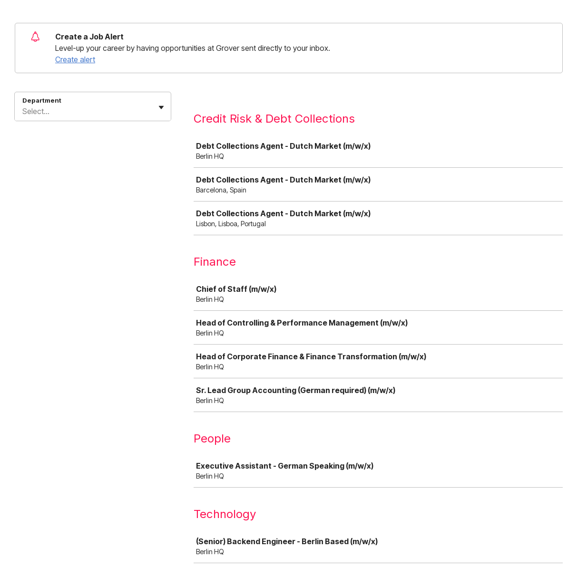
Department (41, 100)
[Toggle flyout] (161, 107)
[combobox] (23, 111)
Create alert (75, 59)
